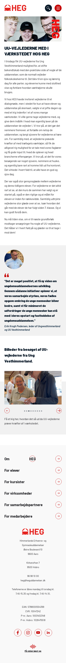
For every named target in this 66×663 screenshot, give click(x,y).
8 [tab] (39, 411)
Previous (7, 410)
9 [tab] (41, 411)
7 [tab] (37, 411)
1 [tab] (24, 411)
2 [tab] (26, 411)
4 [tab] (31, 411)
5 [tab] (33, 411)
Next (59, 410)
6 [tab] (35, 411)
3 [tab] (28, 411)
